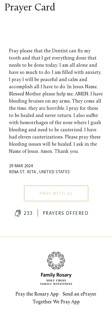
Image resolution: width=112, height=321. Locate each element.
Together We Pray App (56, 302)
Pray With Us (56, 193)
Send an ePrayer (79, 294)
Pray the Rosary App (37, 294)
